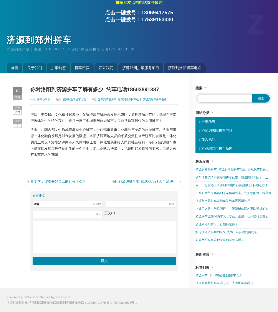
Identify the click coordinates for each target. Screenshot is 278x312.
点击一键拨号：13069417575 (139, 12)
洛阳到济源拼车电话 (129, 99)
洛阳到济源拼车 (107, 99)
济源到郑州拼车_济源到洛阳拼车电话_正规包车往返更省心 (235, 169)
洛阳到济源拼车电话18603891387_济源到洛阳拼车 (145, 181)
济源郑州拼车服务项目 (140, 68)
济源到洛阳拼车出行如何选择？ (216, 224)
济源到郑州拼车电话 (212, 283)
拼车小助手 (43, 99)
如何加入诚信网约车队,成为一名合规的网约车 (226, 232)
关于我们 (34, 68)
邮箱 (171, 204)
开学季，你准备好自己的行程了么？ (58, 181)
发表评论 (39, 195)
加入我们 (208, 139)
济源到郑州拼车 (39, 40)
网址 (98, 214)
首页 (14, 68)
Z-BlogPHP (31, 297)
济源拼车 (203, 275)
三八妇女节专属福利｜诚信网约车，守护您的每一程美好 (233, 193)
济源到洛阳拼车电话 (184, 68)
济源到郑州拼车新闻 (217, 148)
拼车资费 (82, 68)
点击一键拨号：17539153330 (139, 19)
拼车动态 (58, 68)
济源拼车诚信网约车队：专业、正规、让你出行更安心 (231, 216)
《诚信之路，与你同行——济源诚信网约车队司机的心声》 (235, 208)
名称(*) (97, 204)
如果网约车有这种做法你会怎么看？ (219, 240)
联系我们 (106, 68)
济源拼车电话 (243, 283)
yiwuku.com (63, 297)
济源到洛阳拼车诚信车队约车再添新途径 (222, 200)
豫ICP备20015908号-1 (122, 302)
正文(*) (109, 213)
